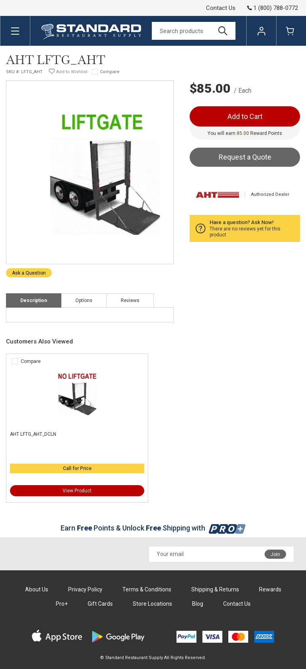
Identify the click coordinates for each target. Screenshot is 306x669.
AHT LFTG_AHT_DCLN (33, 434)
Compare (110, 71)
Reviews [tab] (130, 300)
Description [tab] (33, 300)
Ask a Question (29, 273)
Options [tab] (83, 300)
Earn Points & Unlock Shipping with (153, 528)
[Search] (193, 31)
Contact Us (220, 8)
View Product (77, 490)
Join (275, 554)
